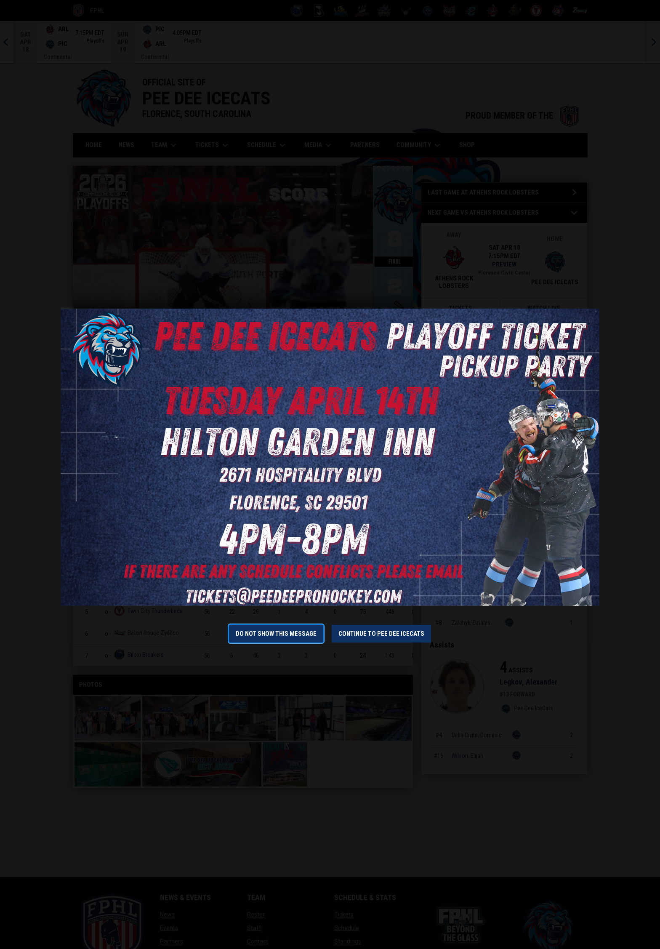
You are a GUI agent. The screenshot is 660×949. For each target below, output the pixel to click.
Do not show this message (276, 633)
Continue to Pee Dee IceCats (381, 633)
